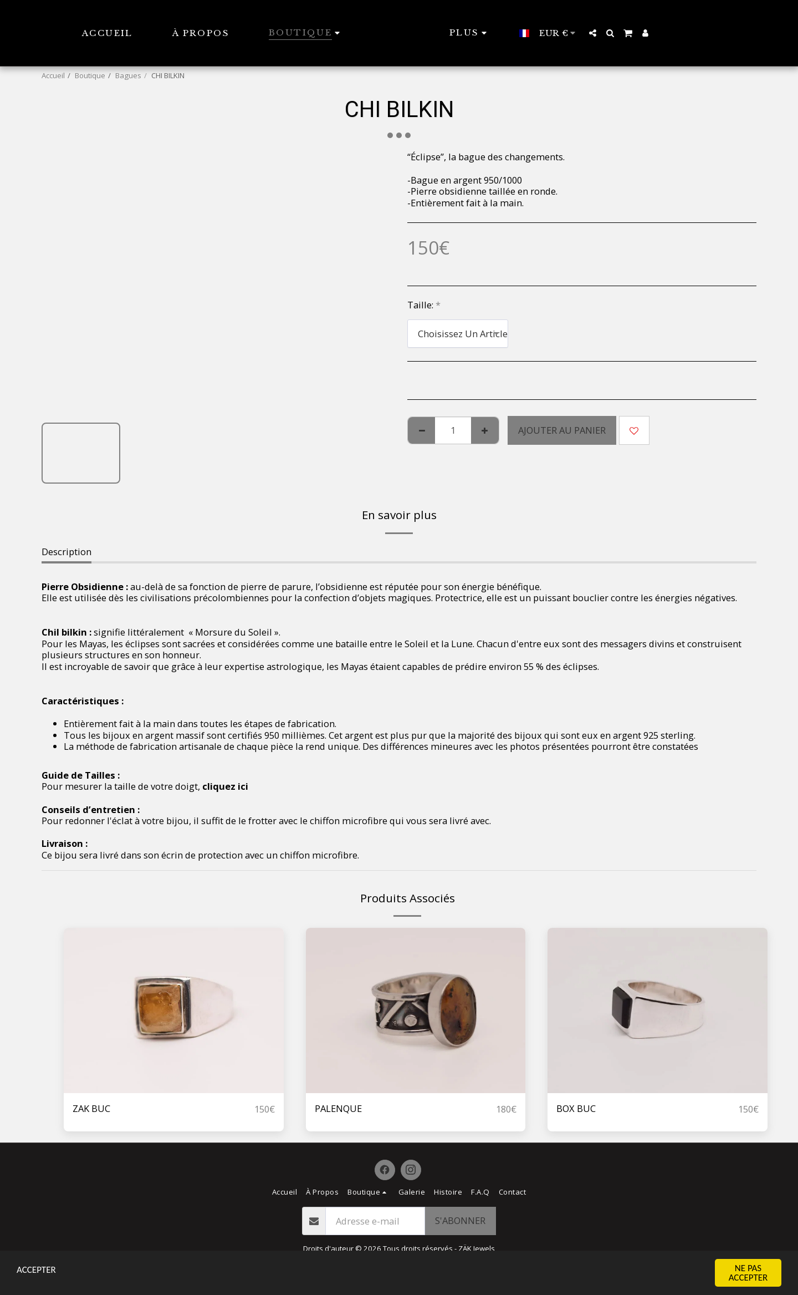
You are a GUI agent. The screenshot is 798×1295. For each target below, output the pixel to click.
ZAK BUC (91, 1108)
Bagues (128, 75)
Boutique (90, 75)
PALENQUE (338, 1108)
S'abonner (460, 1220)
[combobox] (457, 333)
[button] (611, 33)
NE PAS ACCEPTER (748, 1272)
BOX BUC (576, 1108)
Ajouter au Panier (562, 430)
